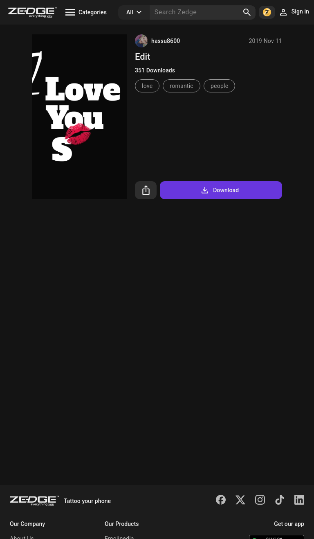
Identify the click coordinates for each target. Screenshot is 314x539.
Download (219, 190)
